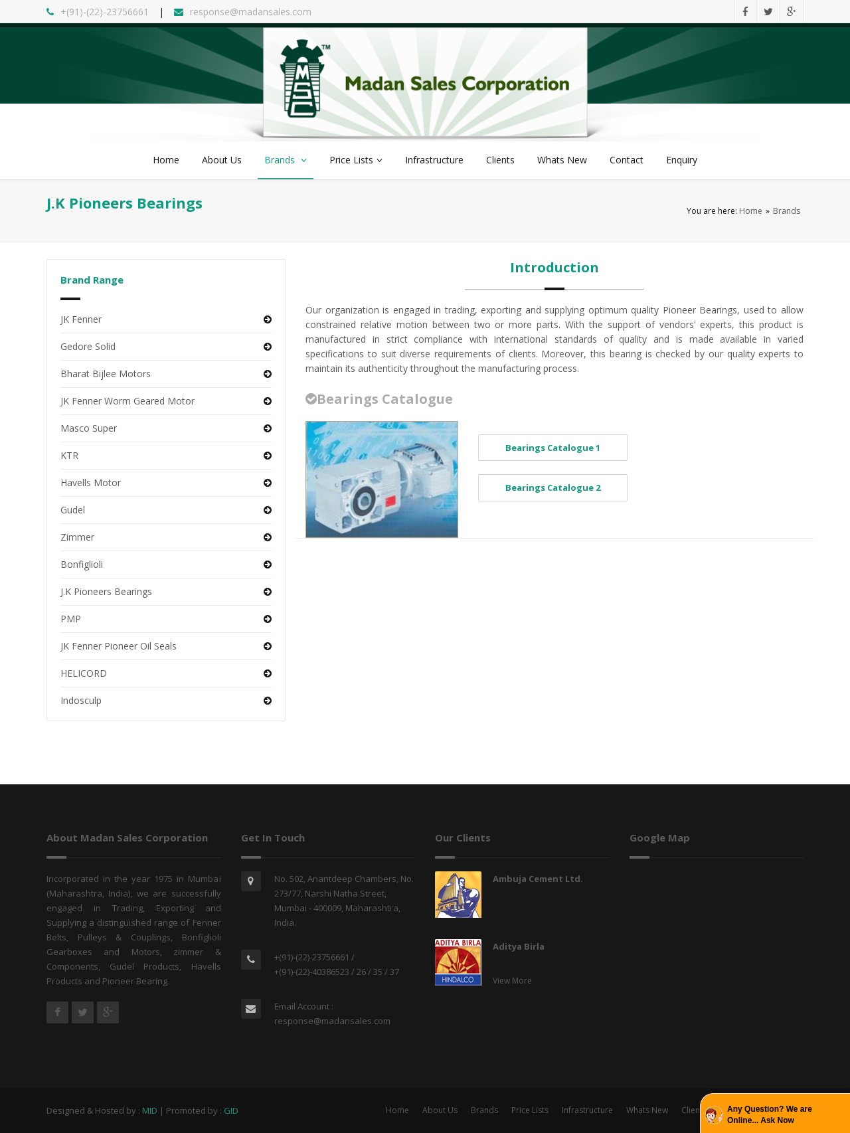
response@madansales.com (332, 1021)
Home (166, 159)
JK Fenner (81, 319)
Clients (500, 159)
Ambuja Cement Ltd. (538, 879)
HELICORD (83, 673)
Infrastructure (434, 159)
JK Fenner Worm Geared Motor (127, 400)
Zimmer (77, 537)
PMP (70, 618)
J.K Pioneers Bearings (106, 591)
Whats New (562, 159)
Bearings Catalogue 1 (552, 448)
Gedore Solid (88, 346)
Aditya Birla (519, 946)
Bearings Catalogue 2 (552, 487)
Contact (626, 159)
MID (149, 1110)
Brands (285, 159)
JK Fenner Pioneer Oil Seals (118, 646)
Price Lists (355, 159)
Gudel (72, 509)
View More (512, 980)
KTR (69, 455)
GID (231, 1110)
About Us (222, 159)
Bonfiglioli (81, 564)
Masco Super (88, 428)
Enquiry (681, 159)
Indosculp (81, 700)
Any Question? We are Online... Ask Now (769, 1114)
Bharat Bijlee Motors (105, 373)
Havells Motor (90, 482)
